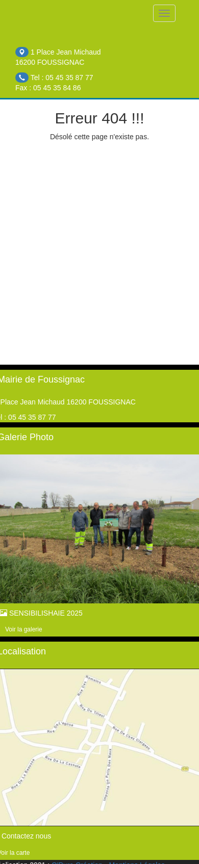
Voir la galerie (23, 629)
